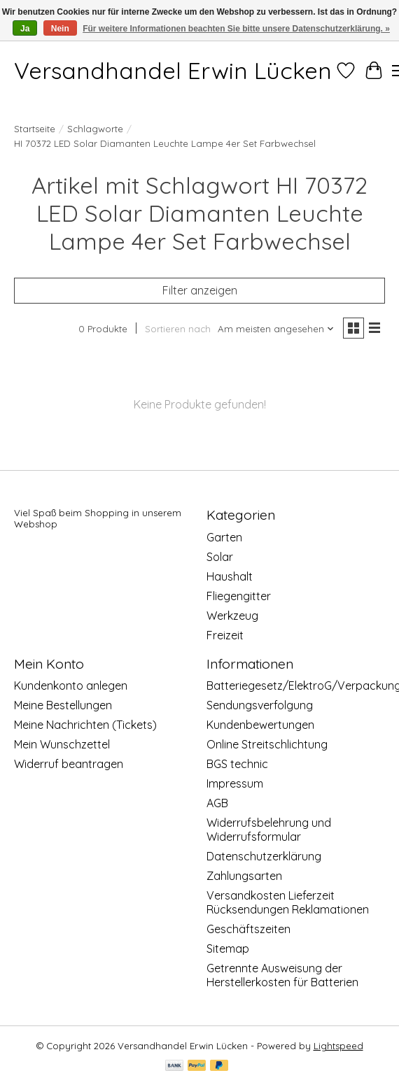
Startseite (34, 128)
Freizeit (225, 635)
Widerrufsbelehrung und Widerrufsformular (268, 830)
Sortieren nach (178, 328)
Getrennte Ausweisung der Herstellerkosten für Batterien (282, 975)
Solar (219, 557)
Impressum (234, 783)
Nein (60, 29)
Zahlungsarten (244, 876)
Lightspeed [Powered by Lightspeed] (338, 1045)
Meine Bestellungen (63, 705)
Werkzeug (232, 616)
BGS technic (237, 764)
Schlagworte (95, 128)
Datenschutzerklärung (263, 856)
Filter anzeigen (199, 290)
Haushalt (229, 576)
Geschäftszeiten (248, 929)
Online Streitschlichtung (267, 744)
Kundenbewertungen (260, 725)
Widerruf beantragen (68, 764)
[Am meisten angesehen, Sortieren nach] (276, 328)
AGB (217, 803)
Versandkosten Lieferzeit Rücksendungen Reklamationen (287, 902)
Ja (24, 29)
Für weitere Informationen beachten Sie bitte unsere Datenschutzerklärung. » (236, 29)
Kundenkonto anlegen (70, 685)
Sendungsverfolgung (259, 705)
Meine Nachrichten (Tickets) (85, 725)
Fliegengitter (238, 596)
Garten (224, 537)
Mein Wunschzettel (62, 744)
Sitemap (227, 948)
